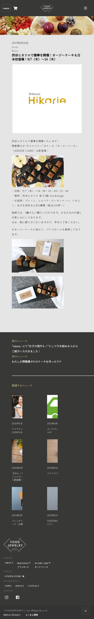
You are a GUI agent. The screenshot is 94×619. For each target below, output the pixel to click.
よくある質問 (31, 614)
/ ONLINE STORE (14, 576)
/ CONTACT (33, 586)
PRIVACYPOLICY (12, 615)
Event (15, 47)
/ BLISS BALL (23, 565)
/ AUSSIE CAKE (41, 565)
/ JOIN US (19, 586)
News (15, 50)
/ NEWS (7, 586)
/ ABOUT (8, 563)
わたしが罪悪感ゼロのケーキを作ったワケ (46, 358)
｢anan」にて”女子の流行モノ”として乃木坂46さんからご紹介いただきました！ (46, 345)
